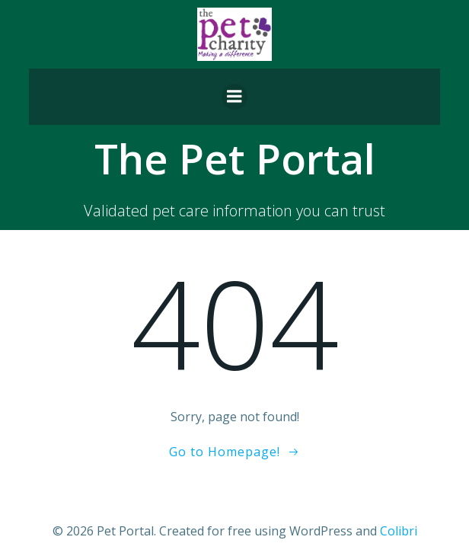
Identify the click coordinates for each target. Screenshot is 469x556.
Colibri (398, 530)
